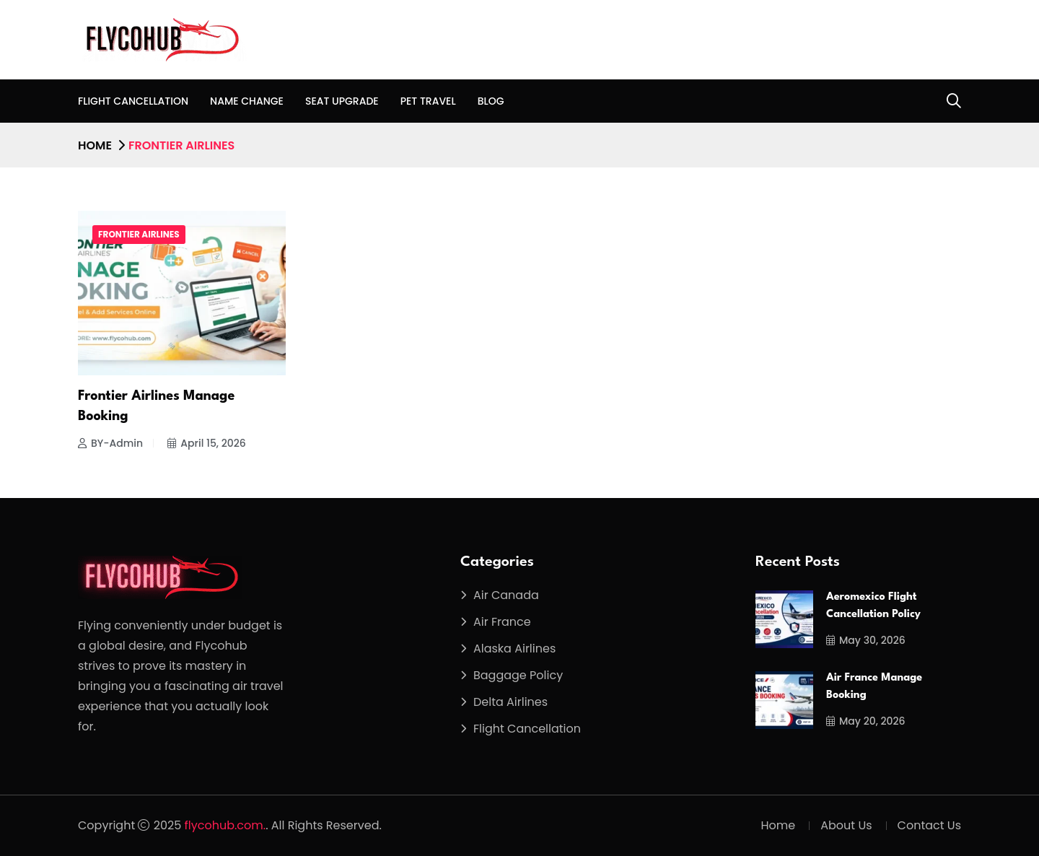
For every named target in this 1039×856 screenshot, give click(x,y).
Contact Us (929, 825)
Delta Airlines (510, 701)
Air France (502, 621)
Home (95, 145)
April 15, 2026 (206, 443)
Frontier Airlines (139, 234)
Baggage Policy (518, 675)
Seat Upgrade (342, 101)
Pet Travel (428, 101)
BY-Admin (110, 443)
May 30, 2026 (866, 640)
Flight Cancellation (133, 101)
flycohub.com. (225, 825)
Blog (491, 101)
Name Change (247, 101)
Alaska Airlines (514, 648)
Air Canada (506, 595)
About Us (846, 825)
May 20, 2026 (866, 721)
